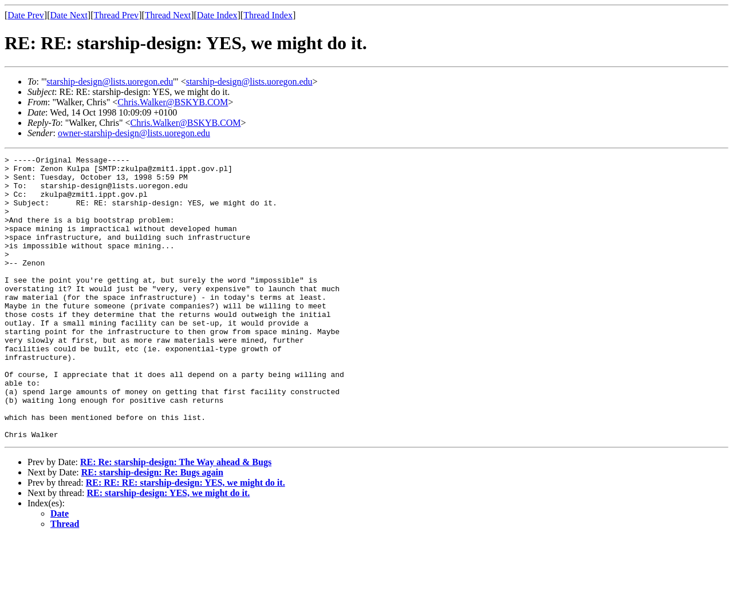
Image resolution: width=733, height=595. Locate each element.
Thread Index (268, 15)
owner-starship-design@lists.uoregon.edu (134, 133)
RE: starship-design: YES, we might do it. (168, 549)
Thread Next (168, 15)
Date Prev (25, 15)
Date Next (69, 15)
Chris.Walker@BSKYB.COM (172, 102)
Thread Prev (116, 15)
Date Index (217, 15)
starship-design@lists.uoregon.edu (109, 81)
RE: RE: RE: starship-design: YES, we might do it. (185, 539)
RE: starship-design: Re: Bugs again (152, 529)
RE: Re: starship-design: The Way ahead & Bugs (175, 518)
